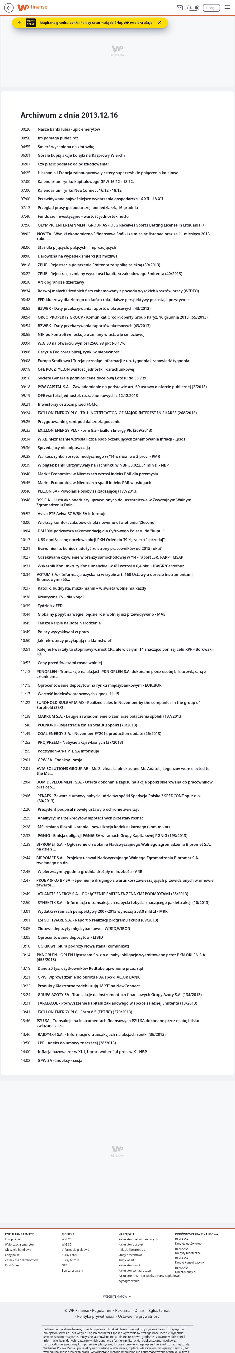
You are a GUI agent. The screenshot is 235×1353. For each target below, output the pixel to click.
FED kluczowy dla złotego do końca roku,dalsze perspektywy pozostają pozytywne (113, 299)
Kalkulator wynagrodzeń (134, 1270)
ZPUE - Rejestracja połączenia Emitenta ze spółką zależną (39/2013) (99, 265)
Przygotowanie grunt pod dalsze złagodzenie (79, 421)
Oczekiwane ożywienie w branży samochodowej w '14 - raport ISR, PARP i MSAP (110, 557)
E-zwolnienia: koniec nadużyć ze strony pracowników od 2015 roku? (100, 548)
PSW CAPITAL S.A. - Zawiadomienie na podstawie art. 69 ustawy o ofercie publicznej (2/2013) (122, 386)
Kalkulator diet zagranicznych (138, 1239)
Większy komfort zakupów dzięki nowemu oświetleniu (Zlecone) (96, 522)
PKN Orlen (12, 1265)
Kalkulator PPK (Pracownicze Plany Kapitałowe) (149, 1276)
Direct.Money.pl (185, 1272)
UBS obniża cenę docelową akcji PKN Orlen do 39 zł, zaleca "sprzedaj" (101, 539)
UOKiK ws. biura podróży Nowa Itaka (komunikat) (83, 946)
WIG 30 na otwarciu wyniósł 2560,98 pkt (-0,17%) (82, 343)
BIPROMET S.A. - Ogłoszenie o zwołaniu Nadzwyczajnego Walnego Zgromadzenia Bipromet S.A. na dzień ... (123, 847)
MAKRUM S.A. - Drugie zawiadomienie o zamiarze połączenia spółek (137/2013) (110, 716)
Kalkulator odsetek (130, 1244)
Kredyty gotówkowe (188, 1244)
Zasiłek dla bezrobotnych (21, 1260)
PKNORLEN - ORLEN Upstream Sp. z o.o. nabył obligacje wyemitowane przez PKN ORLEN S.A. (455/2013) (121, 957)
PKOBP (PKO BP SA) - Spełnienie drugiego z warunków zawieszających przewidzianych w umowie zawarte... (125, 883)
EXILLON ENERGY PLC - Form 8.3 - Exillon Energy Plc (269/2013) (95, 430)
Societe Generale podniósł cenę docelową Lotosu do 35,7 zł (92, 378)
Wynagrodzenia (128, 1281)
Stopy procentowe (130, 1255)
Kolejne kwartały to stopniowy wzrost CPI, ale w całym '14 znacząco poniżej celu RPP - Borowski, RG (125, 652)
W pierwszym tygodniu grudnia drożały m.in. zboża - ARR (90, 871)
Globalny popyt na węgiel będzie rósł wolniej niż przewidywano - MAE (101, 614)
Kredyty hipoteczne (188, 1253)
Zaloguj (211, 7)
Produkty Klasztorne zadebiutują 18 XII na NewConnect (89, 986)
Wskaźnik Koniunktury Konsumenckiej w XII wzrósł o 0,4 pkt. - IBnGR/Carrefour (111, 566)
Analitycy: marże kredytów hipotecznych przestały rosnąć (91, 818)
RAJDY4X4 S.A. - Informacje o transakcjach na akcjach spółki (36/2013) (102, 1034)
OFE (64, 1265)
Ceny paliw (12, 1255)
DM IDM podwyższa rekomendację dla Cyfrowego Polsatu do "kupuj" (101, 531)
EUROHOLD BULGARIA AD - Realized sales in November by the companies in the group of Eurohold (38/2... (118, 705)
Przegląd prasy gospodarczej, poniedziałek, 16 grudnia (88, 207)
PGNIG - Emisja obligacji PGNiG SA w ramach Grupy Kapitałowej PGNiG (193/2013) (112, 835)
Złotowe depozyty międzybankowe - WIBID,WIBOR (84, 928)
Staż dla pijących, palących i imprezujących (77, 247)
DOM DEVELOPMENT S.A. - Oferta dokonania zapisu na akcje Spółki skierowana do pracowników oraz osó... (124, 785)
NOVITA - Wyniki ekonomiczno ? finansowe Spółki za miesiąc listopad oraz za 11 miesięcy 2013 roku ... (123, 236)
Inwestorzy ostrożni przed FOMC (68, 404)
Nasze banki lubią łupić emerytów (69, 129)
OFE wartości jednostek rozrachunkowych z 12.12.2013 (88, 395)
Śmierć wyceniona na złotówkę (66, 146)
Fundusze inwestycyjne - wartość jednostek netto (83, 216)
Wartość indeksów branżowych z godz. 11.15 (78, 693)
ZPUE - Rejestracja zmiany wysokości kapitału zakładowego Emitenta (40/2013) (110, 273)
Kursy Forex (69, 1255)
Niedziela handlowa (18, 1250)
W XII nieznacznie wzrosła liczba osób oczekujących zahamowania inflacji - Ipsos (111, 439)
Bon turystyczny (72, 1270)
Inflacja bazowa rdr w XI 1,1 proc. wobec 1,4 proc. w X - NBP (92, 1051)
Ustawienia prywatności (138, 1316)
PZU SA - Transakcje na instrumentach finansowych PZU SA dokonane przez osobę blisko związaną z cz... (118, 1023)
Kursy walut (126, 1260)
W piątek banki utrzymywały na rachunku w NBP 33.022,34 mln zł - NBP (103, 465)
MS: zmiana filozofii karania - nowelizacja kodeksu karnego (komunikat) (104, 826)
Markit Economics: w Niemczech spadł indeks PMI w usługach (94, 482)
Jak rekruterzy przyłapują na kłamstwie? (75, 640)
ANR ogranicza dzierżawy (61, 282)
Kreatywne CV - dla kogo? (61, 597)
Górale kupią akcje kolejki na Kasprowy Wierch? (81, 155)
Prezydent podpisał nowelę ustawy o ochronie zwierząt (88, 809)
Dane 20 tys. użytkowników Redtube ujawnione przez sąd (90, 968)
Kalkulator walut (129, 1265)
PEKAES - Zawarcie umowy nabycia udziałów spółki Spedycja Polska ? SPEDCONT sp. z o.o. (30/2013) (119, 798)
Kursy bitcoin (70, 1260)
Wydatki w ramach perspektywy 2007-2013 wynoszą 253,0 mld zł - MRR (103, 911)
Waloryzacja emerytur (19, 1244)
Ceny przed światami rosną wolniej (70, 662)
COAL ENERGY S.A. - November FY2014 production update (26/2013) (99, 733)
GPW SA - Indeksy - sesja (60, 759)
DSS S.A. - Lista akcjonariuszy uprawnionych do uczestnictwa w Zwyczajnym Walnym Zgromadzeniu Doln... (113, 502)
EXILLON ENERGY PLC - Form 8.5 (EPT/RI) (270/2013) (85, 1012)
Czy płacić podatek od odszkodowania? (73, 164)
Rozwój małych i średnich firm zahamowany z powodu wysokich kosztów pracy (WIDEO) (118, 291)
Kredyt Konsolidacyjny (190, 1262)
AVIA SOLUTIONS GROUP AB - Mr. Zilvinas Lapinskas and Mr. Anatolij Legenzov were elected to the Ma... (123, 771)
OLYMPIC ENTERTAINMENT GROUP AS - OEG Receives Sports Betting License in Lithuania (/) (122, 225)
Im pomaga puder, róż (58, 138)
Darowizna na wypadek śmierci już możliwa (78, 256)
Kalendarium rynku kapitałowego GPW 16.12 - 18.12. (86, 181)
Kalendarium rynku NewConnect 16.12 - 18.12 (80, 190)
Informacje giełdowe (75, 1250)
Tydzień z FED (50, 605)
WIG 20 (66, 1239)
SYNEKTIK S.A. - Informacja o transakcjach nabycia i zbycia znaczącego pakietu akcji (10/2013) (123, 902)
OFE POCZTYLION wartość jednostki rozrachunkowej (86, 369)
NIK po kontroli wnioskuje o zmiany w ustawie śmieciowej (91, 334)
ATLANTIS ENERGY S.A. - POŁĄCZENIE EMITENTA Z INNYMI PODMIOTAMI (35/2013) (113, 893)
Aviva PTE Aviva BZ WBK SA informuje (72, 513)
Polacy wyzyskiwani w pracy (63, 631)
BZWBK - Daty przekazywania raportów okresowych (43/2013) (94, 308)
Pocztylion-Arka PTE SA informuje (68, 751)
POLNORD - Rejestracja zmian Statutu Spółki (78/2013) (87, 725)
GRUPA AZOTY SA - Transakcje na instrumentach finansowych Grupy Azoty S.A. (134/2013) (120, 994)
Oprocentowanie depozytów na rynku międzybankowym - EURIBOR (100, 685)
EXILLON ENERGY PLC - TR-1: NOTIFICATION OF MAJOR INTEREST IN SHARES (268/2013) (117, 412)
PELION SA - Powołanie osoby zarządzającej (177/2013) (87, 491)
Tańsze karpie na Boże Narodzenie (69, 623)
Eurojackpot (13, 1239)
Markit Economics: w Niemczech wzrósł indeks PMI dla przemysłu (98, 474)
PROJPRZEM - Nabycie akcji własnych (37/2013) (80, 742)
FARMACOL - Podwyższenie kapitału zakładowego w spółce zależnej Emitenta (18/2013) (117, 1003)
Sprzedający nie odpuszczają (64, 447)
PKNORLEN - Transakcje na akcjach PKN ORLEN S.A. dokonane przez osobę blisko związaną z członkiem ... (121, 674)
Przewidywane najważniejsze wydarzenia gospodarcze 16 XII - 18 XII (100, 198)
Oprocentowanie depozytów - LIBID (70, 937)
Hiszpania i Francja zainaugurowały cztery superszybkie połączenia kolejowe (108, 172)
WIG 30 (66, 1244)
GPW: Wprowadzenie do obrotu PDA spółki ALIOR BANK (89, 977)
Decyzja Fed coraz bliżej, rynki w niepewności (79, 352)
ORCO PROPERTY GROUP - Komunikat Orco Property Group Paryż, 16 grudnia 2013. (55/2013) (123, 317)
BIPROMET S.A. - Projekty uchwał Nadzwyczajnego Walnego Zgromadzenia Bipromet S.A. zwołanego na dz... (117, 860)
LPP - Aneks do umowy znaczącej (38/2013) (77, 1043)
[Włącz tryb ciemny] (193, 8)
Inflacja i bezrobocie (131, 1250)
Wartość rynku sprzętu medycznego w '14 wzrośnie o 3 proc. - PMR (99, 456)
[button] (227, 8)
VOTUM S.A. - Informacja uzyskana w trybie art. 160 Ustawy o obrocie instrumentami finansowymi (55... (115, 577)
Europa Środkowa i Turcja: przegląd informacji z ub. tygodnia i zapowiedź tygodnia (113, 360)
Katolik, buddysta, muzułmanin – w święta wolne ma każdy (92, 588)
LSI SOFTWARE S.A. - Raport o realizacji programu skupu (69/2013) (98, 920)
